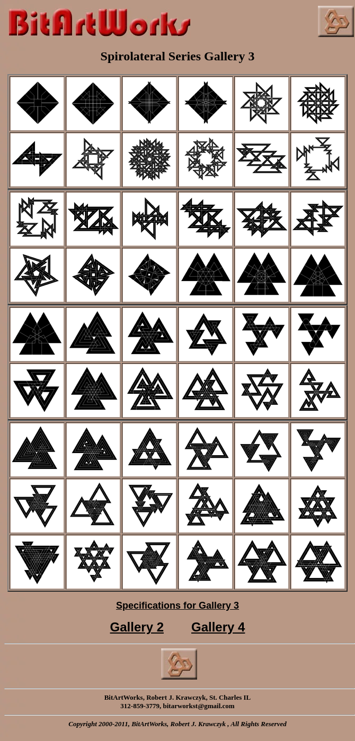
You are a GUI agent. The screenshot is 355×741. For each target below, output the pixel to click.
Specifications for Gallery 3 (177, 605)
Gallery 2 (137, 627)
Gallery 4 (218, 627)
